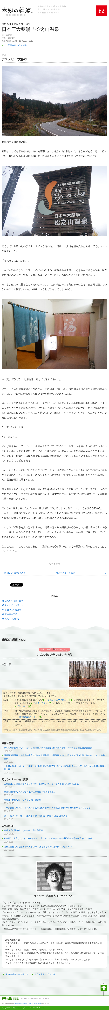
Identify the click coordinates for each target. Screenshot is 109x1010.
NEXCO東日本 (37, 1003)
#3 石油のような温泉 (65, 573)
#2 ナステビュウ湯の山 (12, 605)
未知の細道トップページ (17, 974)
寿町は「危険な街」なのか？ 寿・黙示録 (22, 800)
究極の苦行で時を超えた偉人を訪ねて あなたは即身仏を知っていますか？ (38, 846)
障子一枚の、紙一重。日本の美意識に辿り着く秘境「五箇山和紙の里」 (37, 816)
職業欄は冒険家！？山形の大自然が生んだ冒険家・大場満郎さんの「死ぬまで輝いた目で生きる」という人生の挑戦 (55, 757)
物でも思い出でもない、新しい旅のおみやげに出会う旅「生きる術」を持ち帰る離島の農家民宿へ (49, 748)
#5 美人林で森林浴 (10, 619)
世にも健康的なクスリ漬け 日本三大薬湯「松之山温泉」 (30, 792)
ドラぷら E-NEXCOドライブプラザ (23, 1003)
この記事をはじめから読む (16, 45)
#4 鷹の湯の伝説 (9, 614)
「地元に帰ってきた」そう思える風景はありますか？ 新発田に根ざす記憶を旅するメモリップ (47, 808)
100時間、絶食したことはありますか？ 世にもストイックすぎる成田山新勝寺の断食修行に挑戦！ (49, 838)
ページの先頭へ (103, 989)
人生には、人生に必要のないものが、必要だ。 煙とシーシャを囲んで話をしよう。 (42, 784)
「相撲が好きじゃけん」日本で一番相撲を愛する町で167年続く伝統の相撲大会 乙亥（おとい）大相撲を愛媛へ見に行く (55, 768)
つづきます (54, 564)
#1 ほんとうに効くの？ (14, 573)
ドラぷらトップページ (45, 974)
